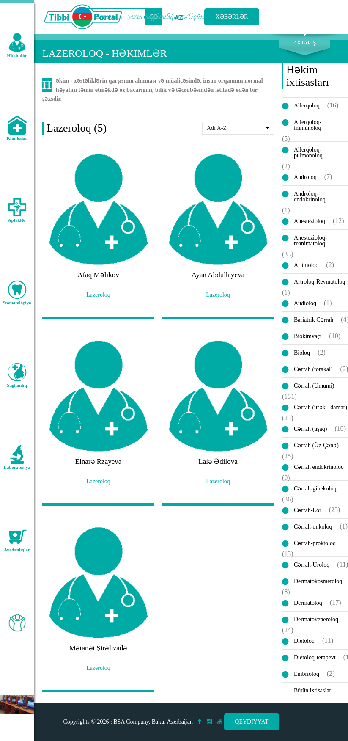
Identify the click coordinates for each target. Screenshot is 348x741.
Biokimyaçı (307, 336)
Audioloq (305, 303)
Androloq (305, 177)
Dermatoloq (308, 603)
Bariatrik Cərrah (313, 320)
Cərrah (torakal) (313, 369)
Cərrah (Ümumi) (314, 386)
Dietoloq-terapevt (315, 657)
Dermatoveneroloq (316, 619)
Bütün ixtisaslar (312, 690)
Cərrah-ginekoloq (315, 488)
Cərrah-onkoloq (313, 526)
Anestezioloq (309, 221)
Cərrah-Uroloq (311, 565)
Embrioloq (306, 674)
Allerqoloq (307, 105)
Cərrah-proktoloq (315, 543)
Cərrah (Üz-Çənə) (316, 445)
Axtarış (304, 43)
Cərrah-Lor (307, 510)
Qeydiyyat (251, 722)
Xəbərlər (232, 17)
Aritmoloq (306, 265)
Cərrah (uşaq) (310, 429)
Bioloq (302, 353)
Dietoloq (304, 641)
